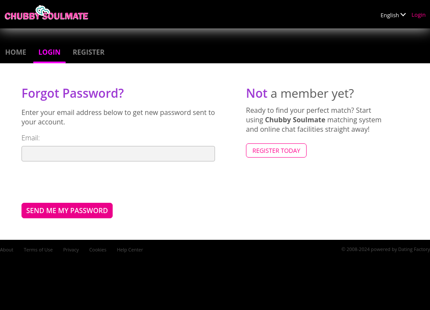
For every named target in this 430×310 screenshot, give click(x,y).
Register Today (276, 150)
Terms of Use (38, 249)
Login (419, 15)
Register (88, 52)
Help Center (130, 249)
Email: (31, 138)
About (6, 249)
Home (15, 52)
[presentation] (87, 181)
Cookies (97, 249)
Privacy (71, 249)
